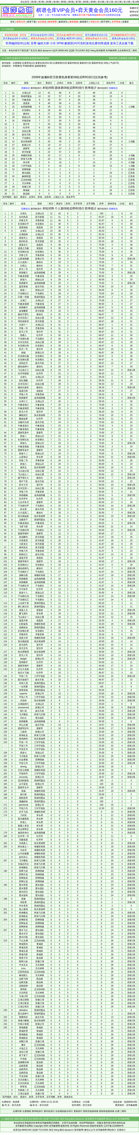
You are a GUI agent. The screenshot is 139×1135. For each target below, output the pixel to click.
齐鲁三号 (23, 492)
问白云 (23, 718)
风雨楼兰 (23, 272)
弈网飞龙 (23, 871)
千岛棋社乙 (23, 599)
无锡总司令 (23, 864)
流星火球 (23, 638)
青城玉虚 (23, 951)
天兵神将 (26, 183)
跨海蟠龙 (23, 912)
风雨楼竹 (23, 307)
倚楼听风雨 (26, 155)
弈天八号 (23, 655)
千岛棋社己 (23, 293)
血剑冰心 (23, 857)
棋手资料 (105, 22)
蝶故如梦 (23, 418)
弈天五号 (23, 648)
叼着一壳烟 (23, 297)
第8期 (86, 2)
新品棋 (26, 193)
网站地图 (19, 1119)
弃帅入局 (23, 683)
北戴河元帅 (23, 422)
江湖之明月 (23, 1006)
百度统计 (121, 1130)
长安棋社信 (23, 251)
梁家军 (26, 148)
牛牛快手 (23, 589)
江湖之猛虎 (23, 1093)
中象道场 (26, 100)
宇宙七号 (23, 763)
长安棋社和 (23, 345)
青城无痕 (23, 947)
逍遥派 (26, 103)
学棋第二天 (23, 1090)
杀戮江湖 (23, 1041)
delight (23, 658)
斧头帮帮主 (23, 829)
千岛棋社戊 (23, 596)
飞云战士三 (23, 370)
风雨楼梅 (23, 495)
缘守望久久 (23, 478)
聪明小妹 (23, 961)
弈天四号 (23, 645)
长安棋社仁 (23, 565)
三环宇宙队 (26, 166)
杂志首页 (24, 2)
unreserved (23, 707)
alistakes (23, 1010)
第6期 (71, 2)
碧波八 (23, 464)
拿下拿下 (23, 1055)
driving (23, 766)
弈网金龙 (23, 923)
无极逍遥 (23, 839)
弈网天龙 (23, 874)
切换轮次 (25, 88)
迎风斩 (23, 989)
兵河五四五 (23, 342)
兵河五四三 (23, 384)
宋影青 (23, 902)
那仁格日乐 (23, 606)
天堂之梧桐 (23, 770)
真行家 (23, 794)
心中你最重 (23, 853)
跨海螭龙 (23, 867)
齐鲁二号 (23, 460)
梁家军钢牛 (23, 533)
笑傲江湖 (26, 186)
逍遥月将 (23, 620)
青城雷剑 (23, 944)
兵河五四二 (23, 318)
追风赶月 (23, 363)
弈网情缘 (26, 169)
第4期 (56, 2)
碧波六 (23, 279)
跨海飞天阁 (26, 159)
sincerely (23, 777)
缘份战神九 (23, 568)
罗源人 (23, 822)
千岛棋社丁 (23, 572)
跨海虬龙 (23, 735)
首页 (12, 22)
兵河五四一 (23, 488)
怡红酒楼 (23, 380)
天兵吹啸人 (23, 1079)
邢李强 (23, 1086)
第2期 (41, 2)
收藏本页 (134, 8)
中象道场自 (23, 523)
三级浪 (23, 732)
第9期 (93, 2)
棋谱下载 (31, 22)
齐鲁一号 (23, 328)
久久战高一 (23, 262)
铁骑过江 (23, 554)
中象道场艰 (23, 304)
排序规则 (7, 197)
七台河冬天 (23, 502)
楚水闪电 (23, 937)
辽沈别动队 (26, 180)
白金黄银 (23, 759)
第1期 (34, 2)
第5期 (63, 2)
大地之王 (23, 1048)
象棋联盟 (26, 176)
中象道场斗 (23, 405)
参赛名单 (39, 63)
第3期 (49, 2)
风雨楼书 (23, 283)
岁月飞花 (23, 812)
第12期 (118, 2)
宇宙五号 (23, 749)
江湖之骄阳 (23, 999)
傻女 (23, 1045)
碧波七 (23, 752)
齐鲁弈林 (26, 120)
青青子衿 (23, 958)
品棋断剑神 (23, 1062)
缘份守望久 (23, 314)
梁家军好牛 (23, 728)
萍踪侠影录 (23, 321)
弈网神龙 (23, 926)
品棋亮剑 (23, 1069)
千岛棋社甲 (23, 505)
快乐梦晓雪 (23, 652)
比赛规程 (122, 58)
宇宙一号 (23, 742)
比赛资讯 (26, 63)
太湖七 (23, 377)
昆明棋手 (23, 662)
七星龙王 (23, 544)
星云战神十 (23, 1013)
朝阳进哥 (23, 798)
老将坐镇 (23, 690)
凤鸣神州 (23, 739)
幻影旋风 (23, 624)
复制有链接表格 (106, 1111)
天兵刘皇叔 (23, 1083)
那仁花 (23, 711)
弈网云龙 (23, 881)
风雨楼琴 (23, 398)
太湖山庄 (26, 93)
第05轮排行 (36, 88)
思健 (23, 899)
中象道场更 (23, 276)
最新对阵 (71, 63)
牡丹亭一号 (23, 836)
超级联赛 (39, 66)
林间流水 (23, 547)
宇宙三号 (23, 745)
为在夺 (23, 850)
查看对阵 (113, 58)
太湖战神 (23, 234)
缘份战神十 (23, 366)
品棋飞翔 (23, 979)
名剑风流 (23, 217)
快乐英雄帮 (26, 141)
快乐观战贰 (23, 516)
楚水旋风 (23, 895)
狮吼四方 (23, 415)
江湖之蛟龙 (23, 1003)
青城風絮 (23, 1027)
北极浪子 (23, 519)
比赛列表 (132, 58)
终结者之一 (23, 846)
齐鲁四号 (23, 634)
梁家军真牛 (23, 432)
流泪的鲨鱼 (23, 780)
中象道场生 (23, 429)
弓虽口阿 (23, 996)
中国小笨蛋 (23, 1024)
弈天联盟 (26, 152)
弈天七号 (23, 485)
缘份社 (26, 113)
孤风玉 (23, 467)
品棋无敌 (23, 982)
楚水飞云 (23, 930)
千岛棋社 (26, 138)
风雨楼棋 (23, 582)
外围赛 (16, 66)
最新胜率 (96, 63)
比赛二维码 (120, 1111)
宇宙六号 (23, 808)
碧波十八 (23, 592)
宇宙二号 (23, 676)
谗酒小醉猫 (23, 1020)
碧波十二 (23, 453)
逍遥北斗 (23, 245)
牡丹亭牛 (23, 498)
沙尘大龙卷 (23, 669)
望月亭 (26, 124)
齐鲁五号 (23, 220)
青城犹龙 (23, 1038)
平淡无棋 (23, 1076)
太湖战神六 (23, 704)
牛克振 (23, 1059)
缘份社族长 (23, 387)
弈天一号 (23, 349)
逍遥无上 (23, 238)
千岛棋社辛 (23, 585)
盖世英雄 (23, 286)
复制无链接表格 (90, 1111)
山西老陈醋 (23, 258)
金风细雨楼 (26, 106)
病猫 (23, 352)
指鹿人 (23, 335)
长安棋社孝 (23, 631)
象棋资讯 (63, 22)
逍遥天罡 (23, 558)
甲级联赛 (27, 66)
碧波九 (23, 443)
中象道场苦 (23, 408)
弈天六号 (23, 411)
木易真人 (23, 843)
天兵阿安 (23, 992)
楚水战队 (26, 173)
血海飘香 (23, 311)
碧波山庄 (26, 117)
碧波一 (23, 290)
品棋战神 (23, 985)
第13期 (126, 2)
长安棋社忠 (23, 439)
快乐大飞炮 (23, 672)
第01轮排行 (102, 88)
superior (23, 693)
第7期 (78, 2)
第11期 (109, 2)
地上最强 (23, 909)
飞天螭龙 (23, 714)
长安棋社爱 (23, 359)
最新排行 (84, 63)
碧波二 (23, 436)
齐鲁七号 (23, 255)
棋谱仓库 (134, 11)
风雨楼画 (23, 578)
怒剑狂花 (23, 241)
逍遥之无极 (23, 248)
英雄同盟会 (26, 96)
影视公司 (26, 145)
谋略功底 (23, 575)
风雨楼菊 (23, 721)
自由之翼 (26, 131)
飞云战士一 (23, 617)
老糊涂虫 (23, 627)
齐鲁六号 (23, 551)
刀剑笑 (23, 815)
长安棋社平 (23, 224)
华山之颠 (23, 725)
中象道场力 (23, 425)
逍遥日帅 (23, 391)
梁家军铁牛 (23, 561)
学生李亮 (23, 905)
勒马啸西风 (23, 819)
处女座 (23, 509)
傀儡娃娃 (23, 801)
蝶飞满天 (23, 613)
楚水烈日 (23, 892)
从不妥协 (23, 784)
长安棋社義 (23, 356)
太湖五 (23, 231)
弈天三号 (23, 331)
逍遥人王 (23, 610)
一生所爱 (23, 686)
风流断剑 (23, 537)
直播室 (125, 22)
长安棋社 (26, 110)
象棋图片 (84, 22)
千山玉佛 (23, 940)
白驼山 (23, 265)
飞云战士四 (23, 471)
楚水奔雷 (23, 885)
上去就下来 (23, 603)
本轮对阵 (48, 87)
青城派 (26, 190)
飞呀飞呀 (23, 526)
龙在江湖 (23, 1052)
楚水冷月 (23, 933)
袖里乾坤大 (23, 832)
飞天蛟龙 (23, 756)
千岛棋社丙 (23, 530)
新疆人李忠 (23, 825)
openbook (23, 805)
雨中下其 (23, 481)
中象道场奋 (23, 446)
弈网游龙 (23, 878)
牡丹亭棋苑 (23, 373)
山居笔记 (23, 457)
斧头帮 (26, 162)
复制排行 (78, 1111)
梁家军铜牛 (23, 665)
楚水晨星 (23, 888)
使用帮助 (134, 15)
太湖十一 (23, 325)
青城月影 (23, 954)
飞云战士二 (23, 474)
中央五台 (23, 965)
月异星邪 (23, 540)
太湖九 (23, 213)
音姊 (23, 791)
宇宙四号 (23, 773)
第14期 (135, 2)
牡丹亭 (26, 127)
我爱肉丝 (23, 1017)
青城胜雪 (23, 1031)
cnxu (23, 968)
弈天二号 (23, 269)
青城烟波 (23, 1034)
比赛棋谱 (57, 63)
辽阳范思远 (23, 972)
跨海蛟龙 (23, 916)
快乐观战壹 (23, 641)
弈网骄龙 (23, 919)
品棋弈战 (23, 1072)
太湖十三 (23, 401)
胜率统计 (91, 87)
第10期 (101, 2)
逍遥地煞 (23, 227)
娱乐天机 (26, 134)
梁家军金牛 (23, 450)
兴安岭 (23, 700)
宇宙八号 (23, 697)
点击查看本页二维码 (127, 50)
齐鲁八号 (23, 394)
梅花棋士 (23, 975)
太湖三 (23, 300)
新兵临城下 (23, 679)
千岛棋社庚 (23, 338)
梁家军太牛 (23, 787)
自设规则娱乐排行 (64, 1111)
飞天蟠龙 (23, 860)
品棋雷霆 (23, 1066)
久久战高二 (23, 512)
